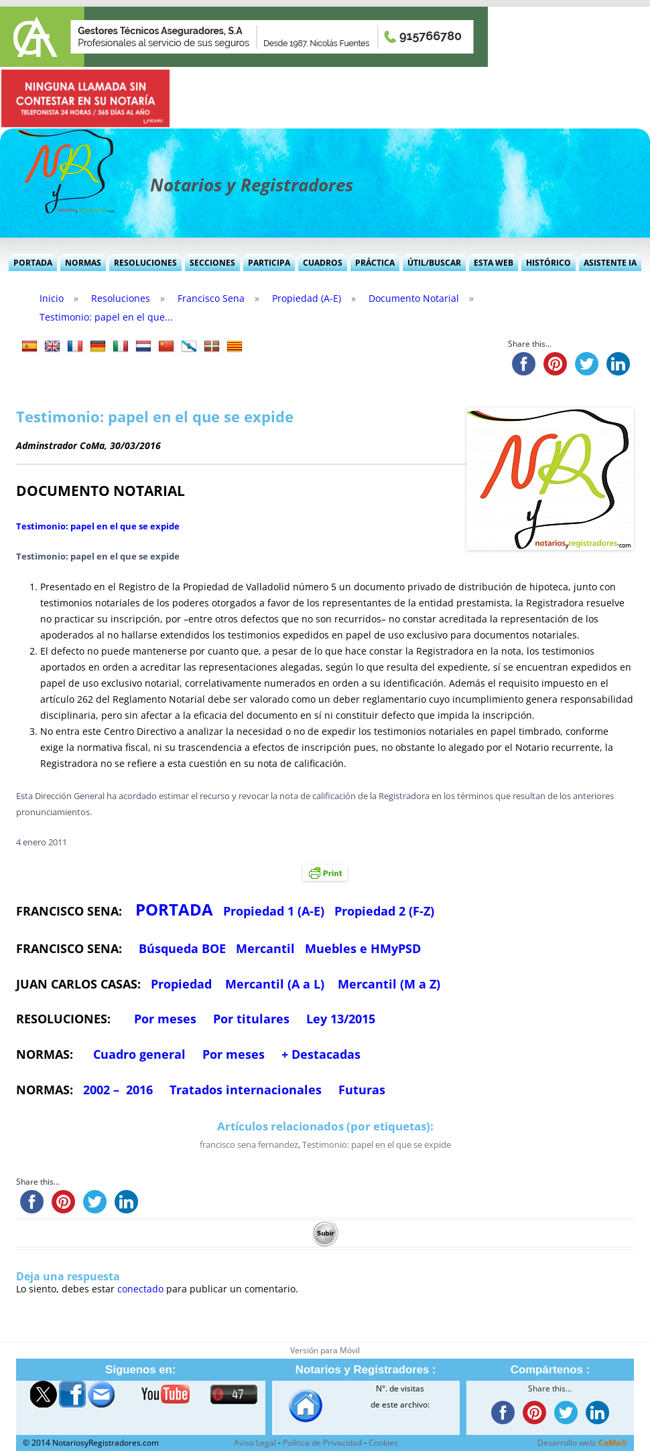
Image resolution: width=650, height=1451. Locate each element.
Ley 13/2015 (340, 1019)
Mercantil (265, 948)
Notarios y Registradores (251, 185)
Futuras (361, 1090)
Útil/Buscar (434, 262)
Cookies (383, 1442)
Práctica (375, 262)
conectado (140, 1288)
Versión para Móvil (325, 1350)
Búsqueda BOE (182, 948)
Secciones (212, 262)
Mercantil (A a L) (274, 984)
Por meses (165, 1019)
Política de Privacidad (322, 1442)
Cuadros (322, 262)
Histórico (548, 262)
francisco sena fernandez (249, 1144)
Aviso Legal (255, 1442)
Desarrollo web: (582, 1442)
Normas (83, 262)
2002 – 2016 (118, 1090)
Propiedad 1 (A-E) (273, 911)
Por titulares (251, 1019)
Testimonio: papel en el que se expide (98, 526)
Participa (269, 262)
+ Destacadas (321, 1054)
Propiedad (181, 984)
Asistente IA (610, 262)
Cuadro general (138, 1054)
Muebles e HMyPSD (363, 948)
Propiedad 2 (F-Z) (384, 911)
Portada (32, 262)
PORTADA (174, 909)
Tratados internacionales (246, 1090)
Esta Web (493, 262)
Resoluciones (145, 262)
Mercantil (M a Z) (389, 984)
